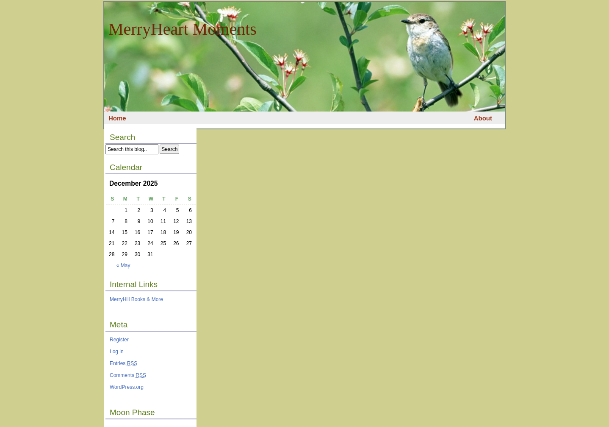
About (483, 118)
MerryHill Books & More (136, 299)
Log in (117, 351)
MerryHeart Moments (182, 29)
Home (117, 118)
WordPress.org (127, 387)
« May (123, 265)
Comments (128, 375)
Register (119, 340)
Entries (123, 363)
